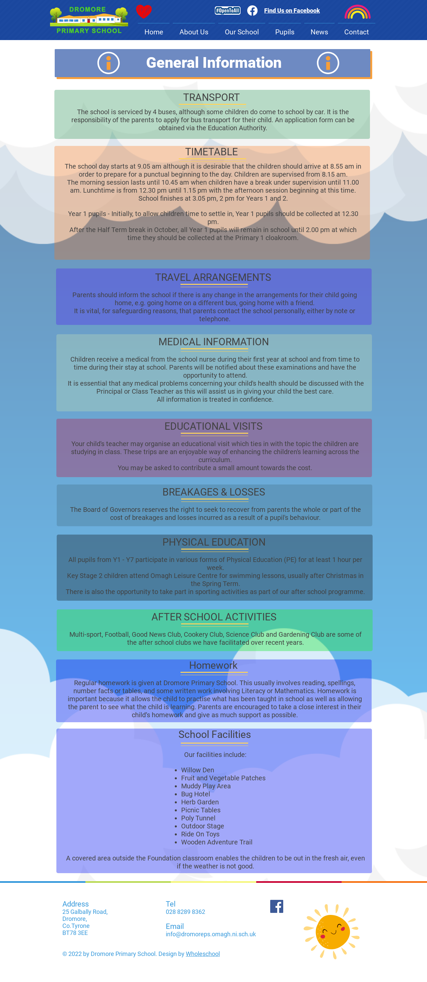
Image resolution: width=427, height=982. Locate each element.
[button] (194, 29)
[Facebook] (276, 906)
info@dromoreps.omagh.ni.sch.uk (211, 934)
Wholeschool (203, 953)
